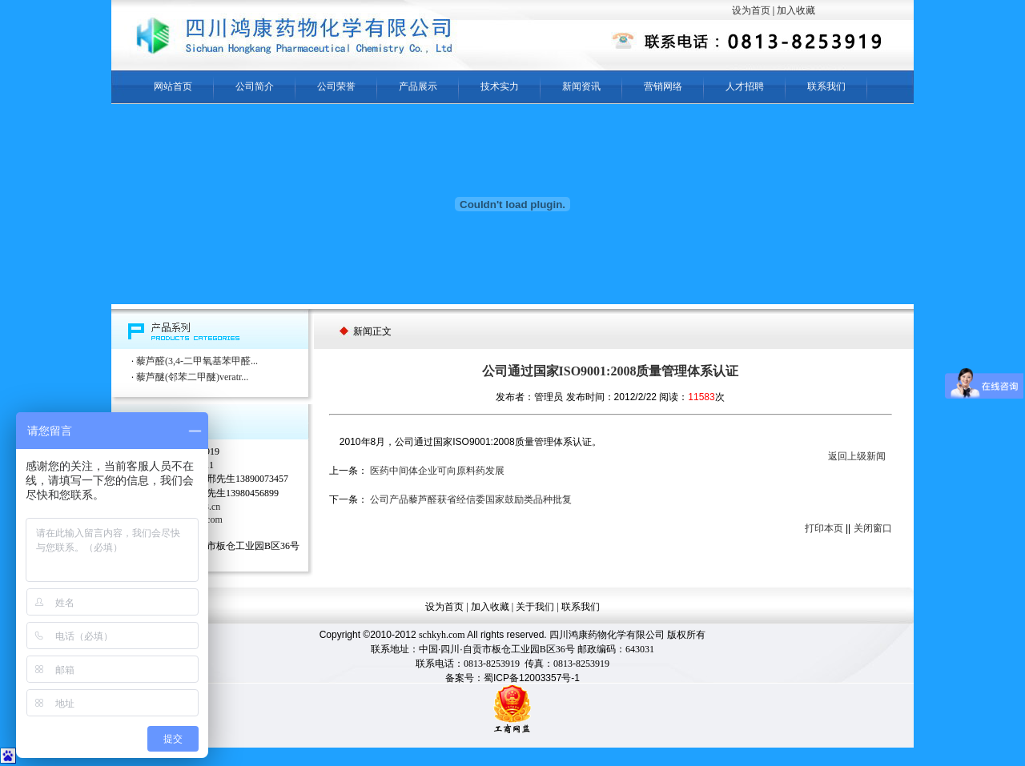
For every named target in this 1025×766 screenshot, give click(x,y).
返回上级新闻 (857, 456)
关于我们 (535, 606)
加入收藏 (796, 10)
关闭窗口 (873, 528)
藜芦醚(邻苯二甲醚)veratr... (192, 377)
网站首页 (173, 86)
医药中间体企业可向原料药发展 (437, 470)
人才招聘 (745, 86)
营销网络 (663, 86)
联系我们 (826, 86)
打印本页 (824, 528)
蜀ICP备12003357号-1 (532, 678)
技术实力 (499, 86)
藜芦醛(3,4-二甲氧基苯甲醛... (197, 361)
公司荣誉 (336, 86)
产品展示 (418, 86)
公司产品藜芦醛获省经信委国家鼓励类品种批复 (471, 499)
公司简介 (254, 86)
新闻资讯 (581, 86)
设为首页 (751, 10)
